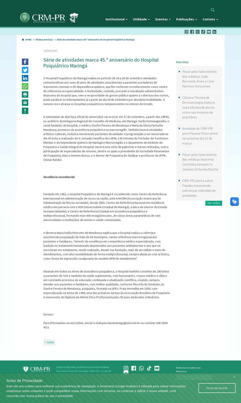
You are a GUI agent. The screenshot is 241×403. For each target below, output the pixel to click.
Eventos (163, 19)
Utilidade (141, 19)
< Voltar (49, 342)
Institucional (116, 19)
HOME (28, 39)
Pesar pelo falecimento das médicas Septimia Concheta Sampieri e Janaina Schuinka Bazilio (200, 162)
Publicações (186, 19)
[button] (25, 62)
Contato (210, 19)
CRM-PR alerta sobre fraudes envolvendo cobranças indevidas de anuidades (199, 188)
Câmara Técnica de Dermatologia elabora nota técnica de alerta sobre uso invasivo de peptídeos (198, 107)
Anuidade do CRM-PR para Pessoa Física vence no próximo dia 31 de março (200, 135)
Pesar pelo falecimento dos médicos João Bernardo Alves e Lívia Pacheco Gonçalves (199, 78)
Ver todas (214, 203)
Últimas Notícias (44, 39)
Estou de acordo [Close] (217, 388)
